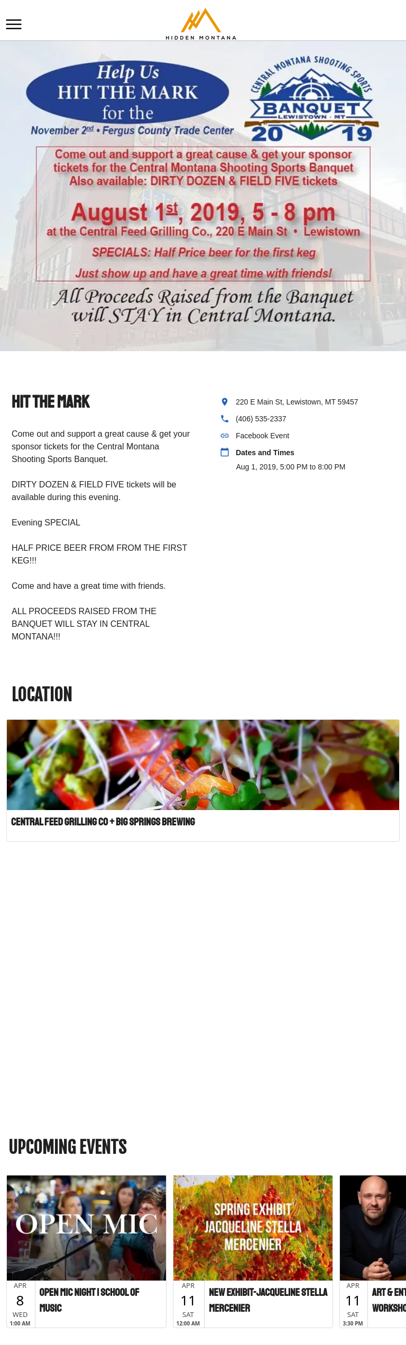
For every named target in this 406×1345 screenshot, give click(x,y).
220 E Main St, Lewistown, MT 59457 (297, 402)
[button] (13, 24)
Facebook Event (262, 435)
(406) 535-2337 (261, 419)
